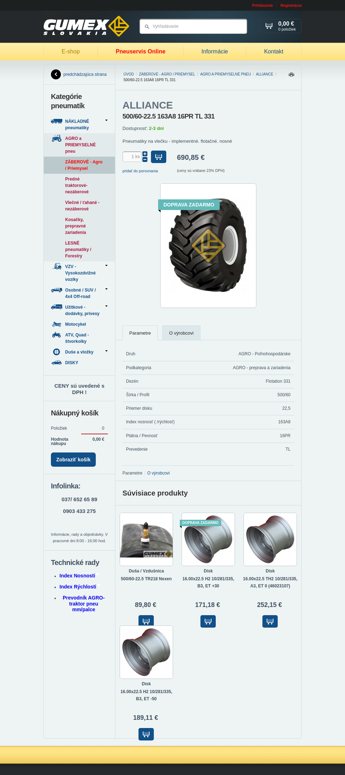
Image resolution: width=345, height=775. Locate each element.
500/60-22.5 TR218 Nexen (146, 578)
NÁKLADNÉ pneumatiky (79, 124)
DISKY (65, 362)
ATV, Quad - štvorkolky (70, 337)
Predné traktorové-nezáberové (77, 185)
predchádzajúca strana (78, 74)
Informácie (215, 51)
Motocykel (69, 324)
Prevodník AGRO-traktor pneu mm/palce (84, 604)
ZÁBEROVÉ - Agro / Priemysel (167, 74)
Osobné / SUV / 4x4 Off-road (79, 293)
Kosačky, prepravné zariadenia (75, 226)
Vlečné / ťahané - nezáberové (82, 205)
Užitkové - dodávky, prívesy (79, 310)
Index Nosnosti (79, 575)
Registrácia (291, 5)
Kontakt (273, 51)
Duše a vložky (79, 352)
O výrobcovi (181, 333)
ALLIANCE (264, 74)
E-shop (71, 51)
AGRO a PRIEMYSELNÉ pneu (225, 74)
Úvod (129, 74)
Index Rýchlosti (79, 587)
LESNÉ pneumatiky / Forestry (78, 249)
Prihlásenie (262, 5)
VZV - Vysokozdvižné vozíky (79, 272)
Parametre (140, 333)
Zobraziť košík (73, 459)
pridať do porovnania (140, 171)
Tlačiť (291, 76)
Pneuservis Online (141, 51)
